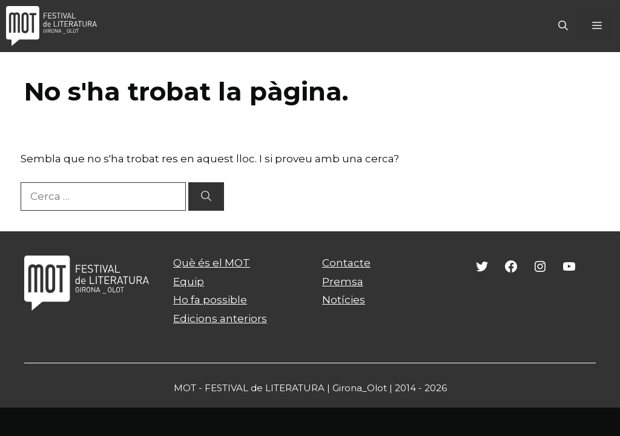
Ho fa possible (210, 300)
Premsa (342, 282)
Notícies (343, 300)
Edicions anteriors (220, 318)
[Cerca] (206, 196)
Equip (188, 282)
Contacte (346, 263)
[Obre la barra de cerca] (563, 26)
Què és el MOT (211, 263)
